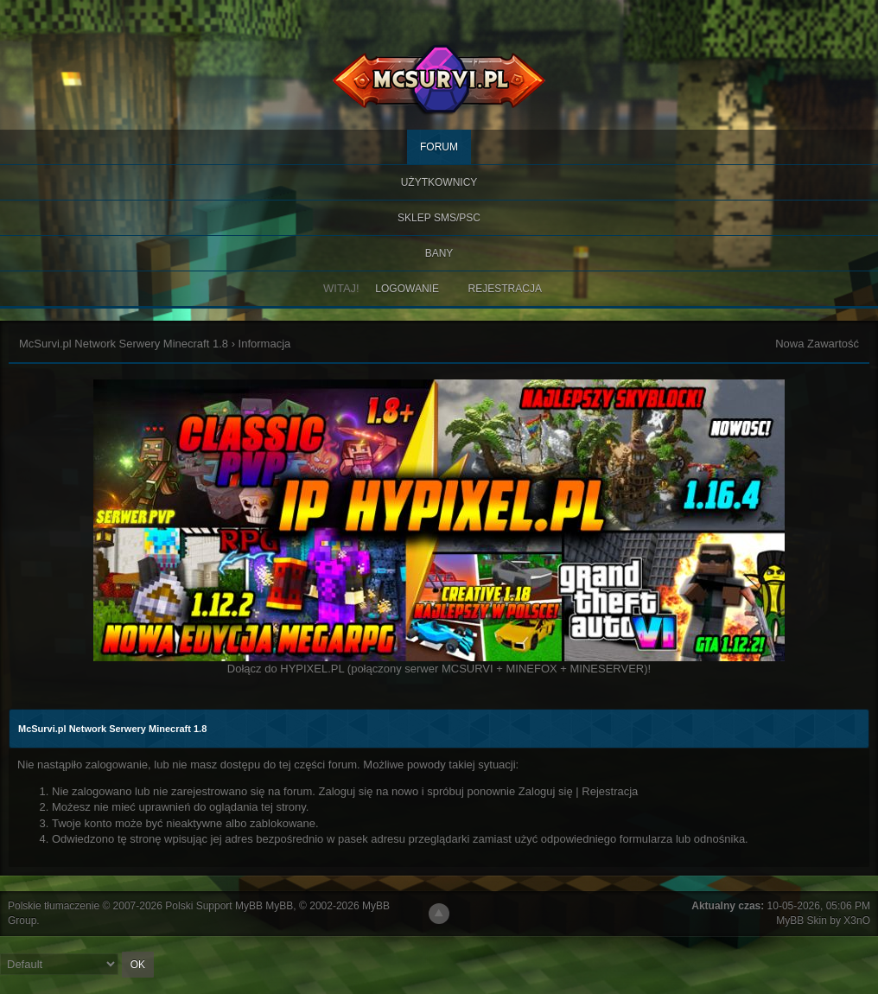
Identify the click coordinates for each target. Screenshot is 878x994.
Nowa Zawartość (817, 343)
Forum (439, 147)
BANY (439, 253)
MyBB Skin (801, 920)
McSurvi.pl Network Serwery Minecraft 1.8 (123, 343)
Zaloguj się (546, 791)
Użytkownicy (439, 182)
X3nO (856, 920)
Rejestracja (505, 289)
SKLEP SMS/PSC (439, 218)
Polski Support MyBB (214, 906)
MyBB (279, 906)
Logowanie (407, 289)
